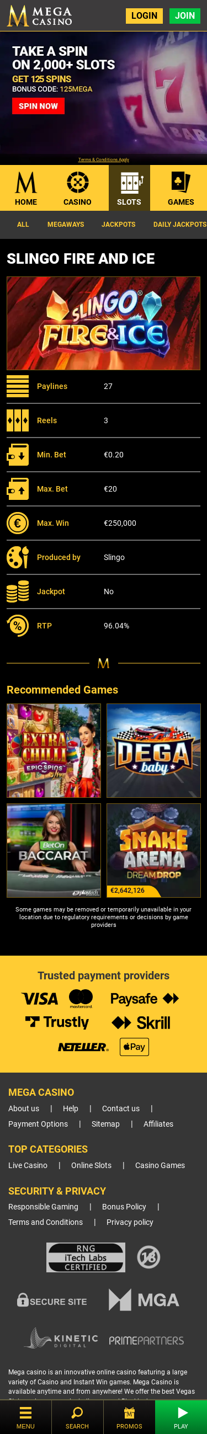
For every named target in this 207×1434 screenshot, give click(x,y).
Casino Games (160, 1165)
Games (181, 202)
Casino (77, 202)
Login (144, 15)
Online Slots (91, 1165)
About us (23, 1108)
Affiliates (158, 1124)
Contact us (121, 1108)
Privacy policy (130, 1222)
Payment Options (38, 1124)
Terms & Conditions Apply (103, 159)
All (23, 224)
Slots (129, 202)
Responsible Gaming (43, 1207)
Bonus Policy (124, 1207)
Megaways (65, 224)
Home (26, 202)
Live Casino (27, 1165)
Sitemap (106, 1124)
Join (185, 15)
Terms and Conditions (45, 1222)
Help (70, 1108)
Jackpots (118, 224)
